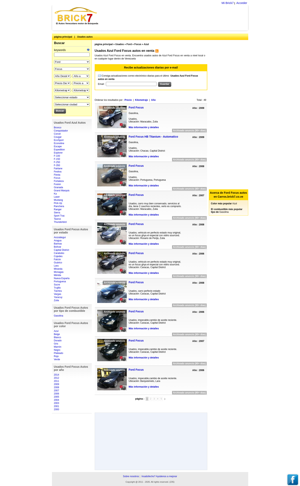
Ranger (58, 209)
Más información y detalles (144, 127)
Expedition (59, 149)
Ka (55, 193)
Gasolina (58, 315)
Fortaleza (59, 181)
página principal (63, 36)
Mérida (57, 275)
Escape (58, 146)
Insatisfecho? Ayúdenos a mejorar (159, 476)
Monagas (59, 272)
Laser (57, 196)
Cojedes (58, 256)
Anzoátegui (60, 237)
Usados (119, 44)
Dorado (58, 340)
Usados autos (85, 36)
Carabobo (59, 253)
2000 (56, 409)
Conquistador (61, 130)
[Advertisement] (174, 18)
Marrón (57, 346)
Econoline (59, 143)
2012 (56, 378)
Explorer (58, 152)
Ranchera (59, 206)
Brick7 (76, 14)
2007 (56, 390)
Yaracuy (58, 297)
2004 (56, 400)
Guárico (58, 262)
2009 (56, 384)
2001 (56, 406)
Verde (57, 359)
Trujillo (57, 287)
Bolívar (57, 246)
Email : (102, 84)
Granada (58, 187)
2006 (56, 393)
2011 (56, 381)
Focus (57, 178)
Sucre (57, 284)
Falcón (57, 259)
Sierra (57, 212)
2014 (56, 374)
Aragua (58, 240)
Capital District (61, 250)
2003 (56, 403)
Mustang (58, 200)
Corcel (57, 133)
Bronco (57, 127)
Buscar (59, 43)
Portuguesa (60, 281)
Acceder (241, 3)
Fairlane (58, 168)
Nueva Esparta (61, 278)
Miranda (58, 269)
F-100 (57, 156)
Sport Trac (59, 215)
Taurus (57, 219)
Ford (129, 44)
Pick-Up (58, 203)
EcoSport (59, 140)
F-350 (57, 165)
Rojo (56, 356)
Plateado (58, 353)
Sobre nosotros (131, 476)
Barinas (58, 243)
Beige (57, 334)
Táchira (58, 291)
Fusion (57, 184)
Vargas (57, 294)
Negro (57, 350)
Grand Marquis (61, 190)
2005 (56, 396)
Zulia (56, 300)
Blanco (57, 337)
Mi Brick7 (227, 3)
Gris (56, 343)
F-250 (57, 162)
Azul (56, 331)
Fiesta (57, 174)
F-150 (57, 159)
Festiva (58, 171)
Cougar (58, 137)
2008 (56, 387)
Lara (56, 265)
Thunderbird (60, 222)
